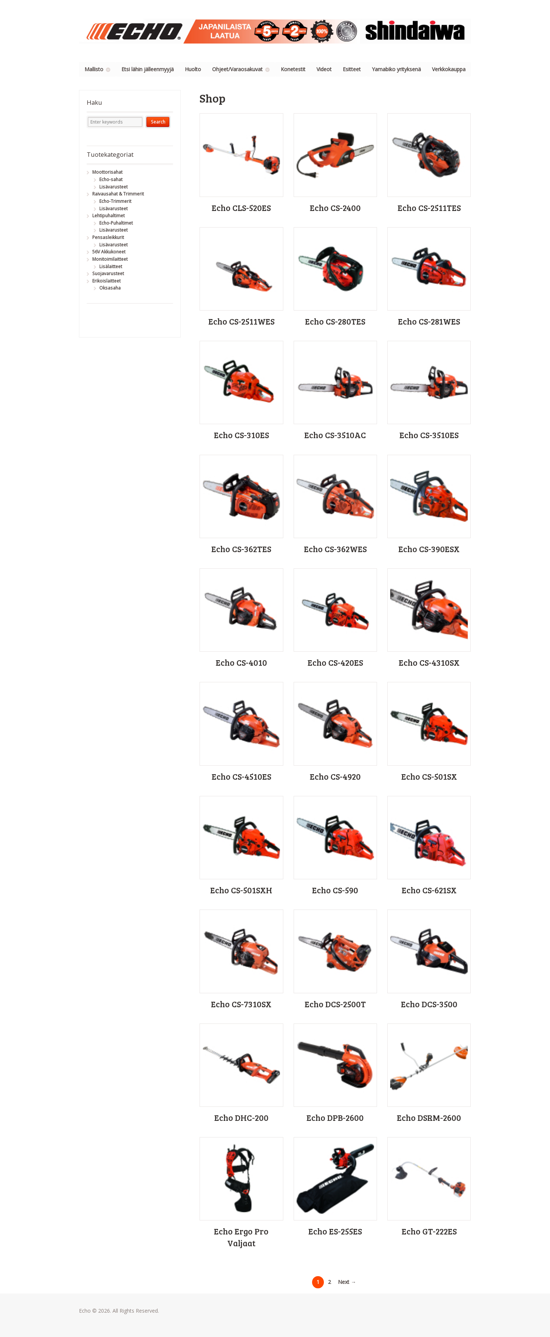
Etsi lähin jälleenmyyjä (147, 69)
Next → (347, 1281)
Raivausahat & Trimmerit (118, 194)
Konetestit (293, 69)
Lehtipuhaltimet (108, 215)
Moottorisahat (107, 172)
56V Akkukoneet (108, 252)
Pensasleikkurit (108, 237)
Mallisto (93, 69)
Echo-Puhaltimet (116, 223)
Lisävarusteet (113, 187)
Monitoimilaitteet (110, 259)
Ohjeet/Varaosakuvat (237, 69)
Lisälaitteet (110, 266)
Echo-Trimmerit (115, 201)
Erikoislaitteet (106, 281)
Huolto (193, 69)
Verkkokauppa (449, 69)
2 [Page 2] (329, 1281)
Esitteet (352, 69)
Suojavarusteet (108, 273)
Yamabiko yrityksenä (396, 69)
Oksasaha (110, 288)
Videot (324, 69)
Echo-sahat (110, 179)
